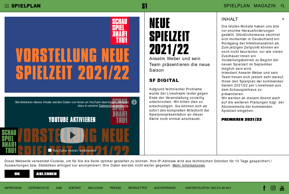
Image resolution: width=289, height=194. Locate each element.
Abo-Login (95, 188)
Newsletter (137, 188)
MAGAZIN (265, 6)
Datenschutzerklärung (113, 106)
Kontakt (75, 188)
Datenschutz (38, 188)
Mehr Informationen (189, 166)
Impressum (13, 188)
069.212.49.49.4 (221, 188)
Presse (115, 188)
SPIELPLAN (237, 6)
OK (17, 174)
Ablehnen (46, 174)
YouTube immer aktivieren (72, 151)
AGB (59, 188)
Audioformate (165, 188)
